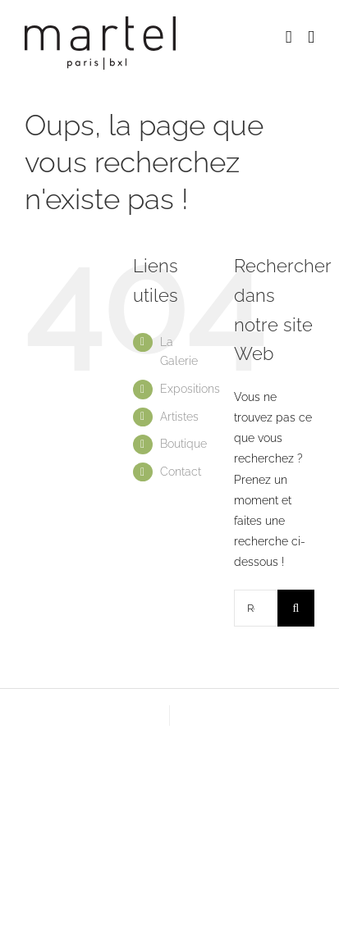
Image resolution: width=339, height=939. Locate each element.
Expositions (190, 388)
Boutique (183, 443)
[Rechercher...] (255, 608)
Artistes (179, 416)
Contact (180, 471)
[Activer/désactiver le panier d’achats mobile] (289, 37)
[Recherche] (295, 608)
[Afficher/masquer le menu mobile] (311, 37)
